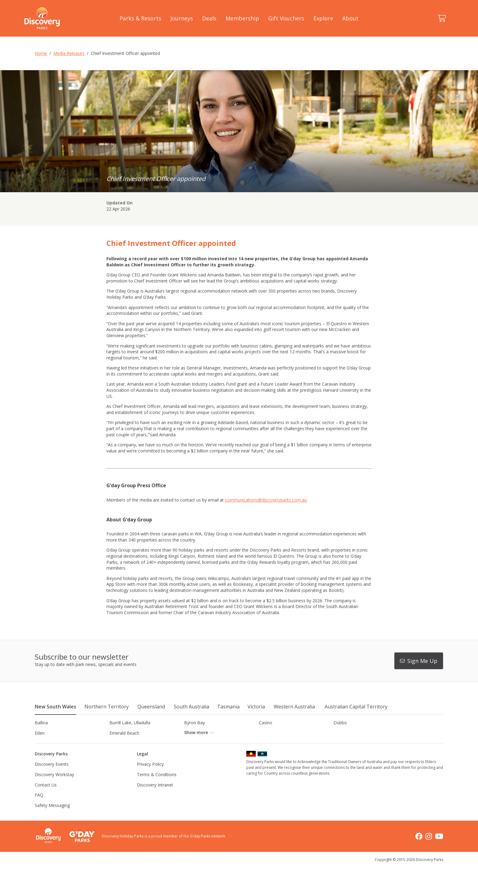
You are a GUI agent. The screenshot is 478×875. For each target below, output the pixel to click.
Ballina (41, 723)
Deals (209, 18)
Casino (265, 723)
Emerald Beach (124, 733)
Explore (323, 18)
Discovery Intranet (155, 795)
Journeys (181, 18)
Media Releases (68, 53)
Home (41, 53)
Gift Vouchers (286, 18)
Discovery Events (52, 774)
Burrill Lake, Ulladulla (129, 723)
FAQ (39, 805)
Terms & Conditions (157, 785)
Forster (191, 733)
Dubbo (340, 723)
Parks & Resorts (140, 18)
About (350, 18)
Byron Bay (194, 723)
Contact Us (46, 795)
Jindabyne (118, 743)
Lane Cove (269, 743)
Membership (242, 18)
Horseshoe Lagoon (54, 743)
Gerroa (266, 733)
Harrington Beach (351, 733)
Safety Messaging (52, 815)
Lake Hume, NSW (201, 743)
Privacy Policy (150, 774)
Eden (40, 733)
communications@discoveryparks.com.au (266, 500)
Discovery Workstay (54, 785)
